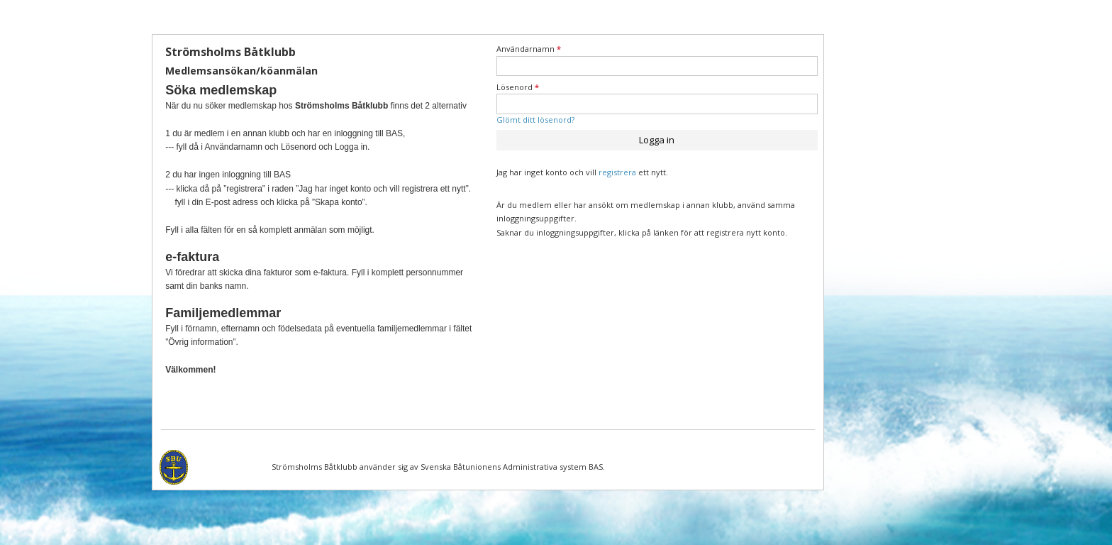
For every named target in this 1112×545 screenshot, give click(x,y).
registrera (617, 172)
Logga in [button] (656, 139)
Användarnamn (528, 48)
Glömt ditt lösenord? (535, 119)
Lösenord (517, 87)
